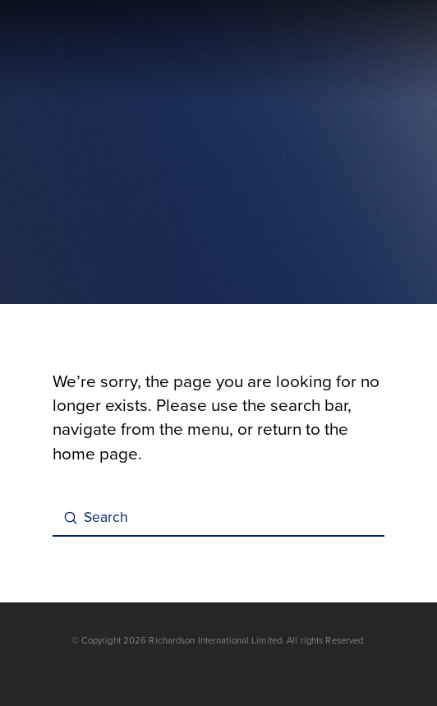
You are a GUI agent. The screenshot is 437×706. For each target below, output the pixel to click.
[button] (373, 52)
